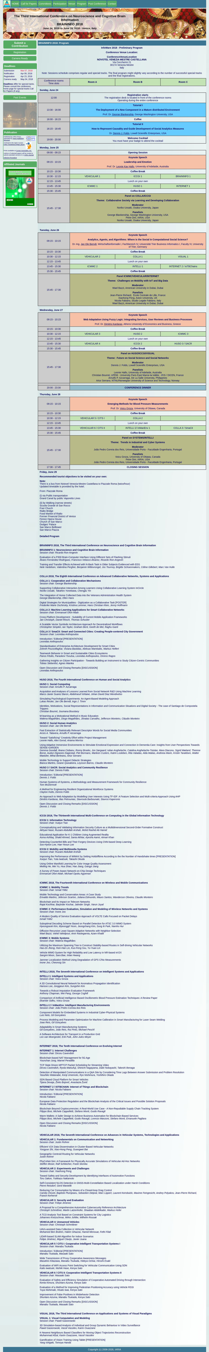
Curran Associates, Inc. (24, 150)
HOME (15, 3)
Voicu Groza (126, 408)
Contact (112, 3)
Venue (71, 3)
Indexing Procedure (10, 158)
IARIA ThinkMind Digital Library (14, 144)
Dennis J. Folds (121, 133)
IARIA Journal (29, 155)
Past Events (20, 97)
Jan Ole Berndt (88, 244)
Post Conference (97, 3)
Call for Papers (29, 3)
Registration (20, 52)
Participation (59, 3)
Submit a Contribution (20, 44)
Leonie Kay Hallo (125, 166)
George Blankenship (123, 114)
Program (81, 3)
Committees (45, 3)
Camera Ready (20, 58)
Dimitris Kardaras (113, 324)
